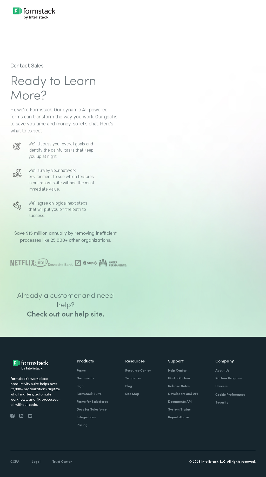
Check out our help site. (65, 326)
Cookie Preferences (230, 394)
